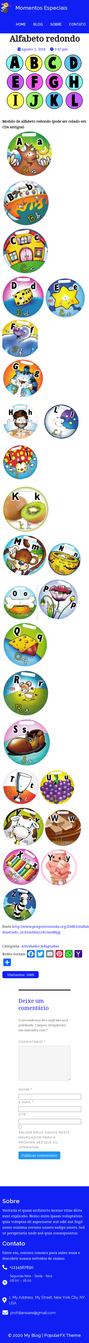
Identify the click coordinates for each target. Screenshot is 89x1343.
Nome (25, 1089)
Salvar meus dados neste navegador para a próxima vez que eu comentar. (44, 1139)
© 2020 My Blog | (26, 1335)
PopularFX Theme (62, 1335)
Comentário (32, 1042)
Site (22, 1114)
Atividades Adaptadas (40, 946)
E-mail (26, 1102)
